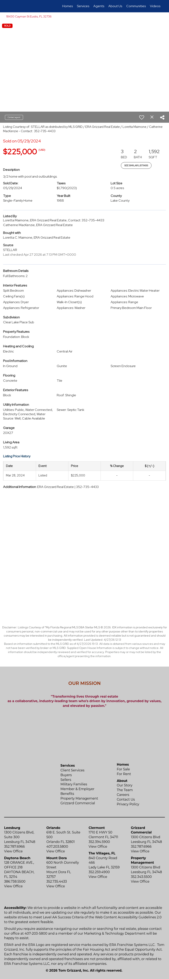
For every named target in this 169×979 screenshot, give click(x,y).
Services (83, 6)
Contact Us (126, 799)
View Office (13, 851)
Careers (123, 795)
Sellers (65, 780)
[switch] (142, 117)
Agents (98, 6)
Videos (155, 6)
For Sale (123, 769)
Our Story (124, 785)
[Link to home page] (9, 6)
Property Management (79, 798)
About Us (115, 6)
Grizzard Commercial (77, 803)
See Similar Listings (136, 165)
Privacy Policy (128, 804)
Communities (136, 6)
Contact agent (14, 117)
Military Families (73, 784)
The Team (125, 790)
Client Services (72, 770)
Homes (67, 6)
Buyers (66, 775)
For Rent (124, 774)
